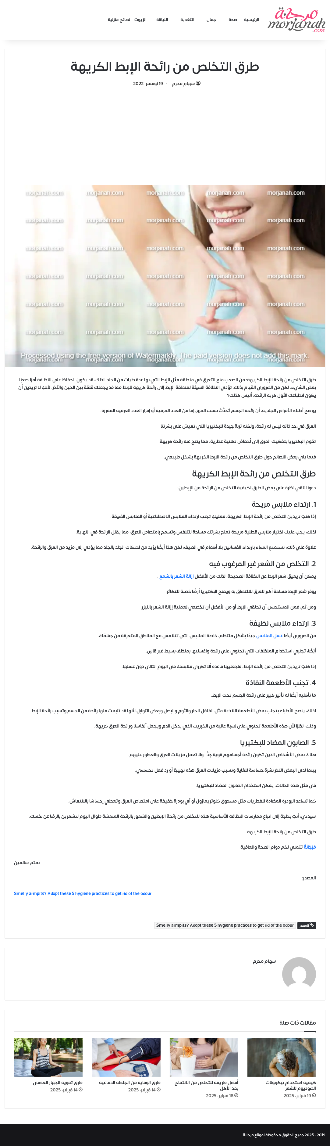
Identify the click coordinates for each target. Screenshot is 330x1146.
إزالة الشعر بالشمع (176, 576)
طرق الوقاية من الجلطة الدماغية (130, 1083)
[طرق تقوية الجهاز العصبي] (48, 1057)
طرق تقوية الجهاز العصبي (58, 1083)
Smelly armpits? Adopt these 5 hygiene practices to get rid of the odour (82, 893)
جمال (211, 19)
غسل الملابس (269, 636)
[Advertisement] (165, 133)
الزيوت (140, 19)
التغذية (187, 19)
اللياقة (162, 19)
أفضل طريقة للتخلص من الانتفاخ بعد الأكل (206, 1085)
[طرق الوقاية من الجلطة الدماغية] (126, 1057)
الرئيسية (251, 19)
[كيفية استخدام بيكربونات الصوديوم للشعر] (281, 1057)
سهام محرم (183, 84)
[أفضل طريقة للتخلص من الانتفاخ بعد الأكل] (204, 1057)
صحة (233, 19)
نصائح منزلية (119, 19)
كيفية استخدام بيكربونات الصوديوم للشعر (291, 1085)
